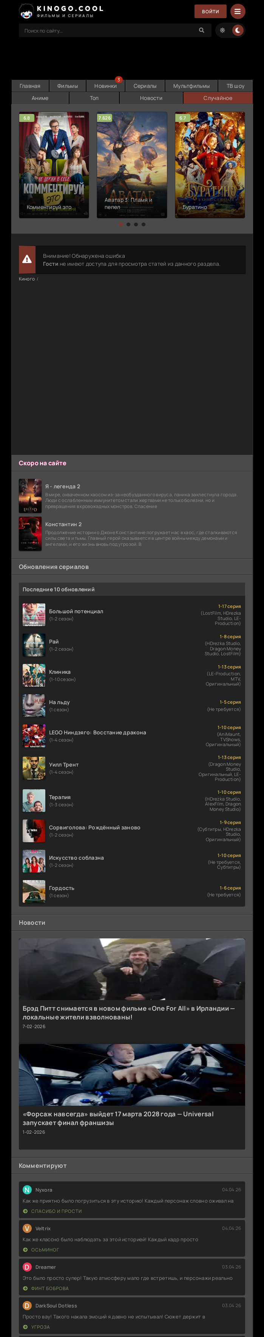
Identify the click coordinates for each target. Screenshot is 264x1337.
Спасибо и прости (52, 1211)
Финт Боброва (46, 1288)
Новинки (105, 85)
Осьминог (41, 1250)
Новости (151, 97)
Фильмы (67, 85)
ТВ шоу (236, 85)
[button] (121, 224)
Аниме (40, 97)
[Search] (202, 30)
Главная (30, 85)
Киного (27, 279)
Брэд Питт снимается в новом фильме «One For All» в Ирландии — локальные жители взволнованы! (129, 1012)
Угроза (36, 1327)
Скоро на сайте (43, 463)
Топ (94, 97)
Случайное (218, 97)
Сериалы (145, 85)
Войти (210, 11)
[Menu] (237, 11)
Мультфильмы (191, 85)
